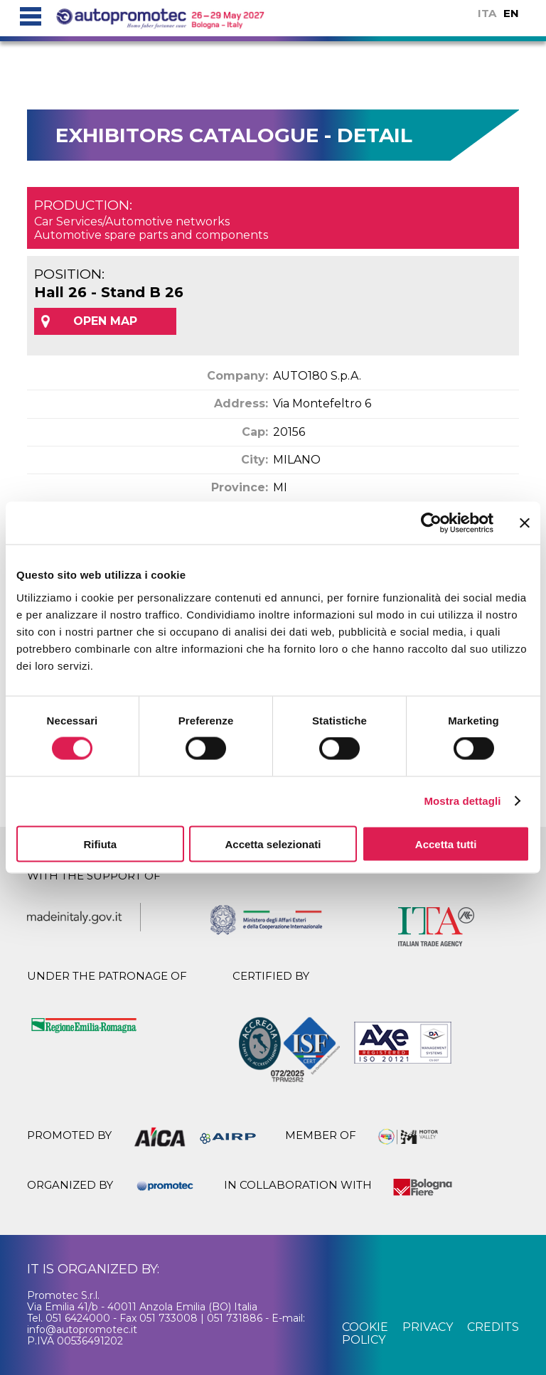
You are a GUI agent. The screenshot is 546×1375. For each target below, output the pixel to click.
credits (493, 1327)
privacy (427, 1327)
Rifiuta (100, 844)
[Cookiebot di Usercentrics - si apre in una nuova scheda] (431, 523)
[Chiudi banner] (525, 523)
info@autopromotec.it (82, 1329)
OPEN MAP (105, 321)
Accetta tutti (446, 844)
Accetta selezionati (273, 844)
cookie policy (365, 1333)
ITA (487, 13)
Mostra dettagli (462, 801)
